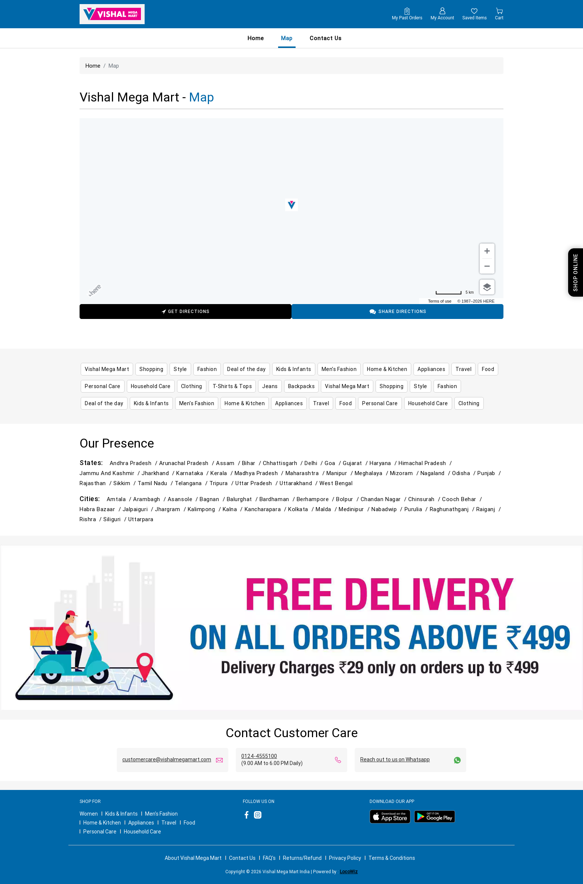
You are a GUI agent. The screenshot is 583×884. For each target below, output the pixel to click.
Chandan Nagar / (384, 499)
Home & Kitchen (102, 822)
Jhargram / (171, 509)
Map (287, 38)
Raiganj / (489, 509)
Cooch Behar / (463, 499)
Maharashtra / (306, 473)
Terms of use (439, 301)
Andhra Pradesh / (134, 463)
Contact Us (242, 858)
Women (89, 813)
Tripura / (222, 483)
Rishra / (91, 519)
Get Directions (185, 312)
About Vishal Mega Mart (193, 858)
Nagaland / (436, 473)
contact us (326, 38)
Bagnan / (213, 499)
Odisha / (464, 473)
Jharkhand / (159, 473)
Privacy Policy (345, 858)
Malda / (327, 509)
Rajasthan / (96, 483)
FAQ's (269, 858)
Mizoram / (405, 473)
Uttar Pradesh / (257, 483)
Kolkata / (302, 509)
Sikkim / (125, 483)
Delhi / (315, 463)
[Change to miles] (454, 292)
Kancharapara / (267, 509)
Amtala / (120, 499)
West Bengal (335, 483)
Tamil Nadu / (156, 483)
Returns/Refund (302, 858)
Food (189, 822)
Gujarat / (356, 463)
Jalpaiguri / (139, 509)
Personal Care (99, 831)
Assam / (229, 463)
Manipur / (340, 473)
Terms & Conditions (391, 858)
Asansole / (184, 499)
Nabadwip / (387, 509)
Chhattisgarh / (284, 463)
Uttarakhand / (299, 483)
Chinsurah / (425, 499)
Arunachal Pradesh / (187, 463)
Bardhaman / (278, 499)
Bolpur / (348, 499)
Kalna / (234, 509)
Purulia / (417, 509)
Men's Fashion (161, 813)
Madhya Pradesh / (260, 473)
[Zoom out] (487, 266)
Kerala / (222, 473)
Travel (168, 822)
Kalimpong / (205, 509)
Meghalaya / (372, 473)
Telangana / (192, 483)
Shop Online (575, 272)
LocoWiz (349, 871)
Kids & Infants (121, 813)
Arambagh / (150, 499)
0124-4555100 (259, 756)
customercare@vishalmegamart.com (166, 759)
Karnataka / (193, 473)
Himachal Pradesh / (426, 463)
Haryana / (384, 463)
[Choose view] (487, 287)
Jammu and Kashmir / (111, 473)
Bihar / (252, 463)
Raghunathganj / (453, 509)
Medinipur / (355, 509)
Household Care (142, 831)
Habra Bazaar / (101, 509)
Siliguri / (115, 519)
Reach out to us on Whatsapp (395, 759)
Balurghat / (243, 499)
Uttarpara (141, 519)
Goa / (334, 463)
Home (256, 38)
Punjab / (489, 473)
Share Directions (397, 312)
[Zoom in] (487, 250)
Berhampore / (316, 499)
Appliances (141, 822)
